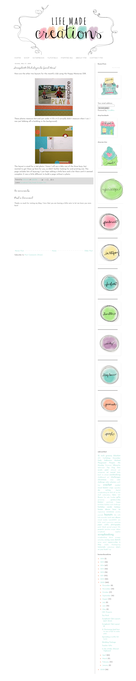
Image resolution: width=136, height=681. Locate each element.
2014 (102, 565)
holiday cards (105, 507)
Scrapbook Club (25, 182)
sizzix (112, 540)
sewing (107, 540)
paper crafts (103, 525)
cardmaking (114, 475)
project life (116, 527)
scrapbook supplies (109, 532)
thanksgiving (116, 544)
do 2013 (110, 492)
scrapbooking (106, 534)
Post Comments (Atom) (34, 255)
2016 (102, 559)
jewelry (118, 512)
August (105, 599)
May (104, 609)
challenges (115, 477)
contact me (96, 58)
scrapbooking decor (105, 537)
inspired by (67, 58)
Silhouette (116, 465)
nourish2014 (113, 520)
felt (119, 495)
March (105, 659)
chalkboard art (103, 477)
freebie (113, 497)
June (104, 606)
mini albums (116, 517)
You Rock (105, 615)
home (17, 58)
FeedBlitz (110, 110)
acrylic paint (103, 470)
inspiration (101, 512)
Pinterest (108, 465)
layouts (108, 514)
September (106, 596)
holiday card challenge (112, 504)
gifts (118, 497)
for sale (107, 497)
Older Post (88, 251)
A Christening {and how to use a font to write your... (111, 632)
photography (115, 525)
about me (81, 58)
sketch (117, 540)
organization (110, 522)
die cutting (104, 490)
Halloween (108, 460)
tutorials (53, 58)
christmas (102, 480)
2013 (102, 569)
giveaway (101, 500)
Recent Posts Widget (116, 67)
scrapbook (38, 58)
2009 (102, 582)
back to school (103, 475)
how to (116, 509)
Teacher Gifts (107, 645)
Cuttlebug (106, 458)
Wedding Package (109, 642)
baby (118, 472)
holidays (117, 507)
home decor (104, 509)
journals (100, 515)
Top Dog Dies (113, 468)
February (106, 662)
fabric (114, 495)
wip (110, 549)
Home (54, 251)
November (106, 589)
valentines (110, 547)
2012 (102, 572)
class (111, 480)
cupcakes (117, 488)
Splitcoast (101, 467)
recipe (113, 529)
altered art (115, 470)
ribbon (118, 529)
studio (106, 544)
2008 (102, 670)
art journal (111, 472)
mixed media (102, 520)
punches (107, 529)
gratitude (109, 502)
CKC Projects (107, 612)
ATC (99, 458)
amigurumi (101, 472)
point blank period (104, 527)
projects (101, 529)
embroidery (106, 495)
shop (26, 58)
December (106, 585)
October (105, 592)
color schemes (110, 482)
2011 (102, 576)
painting (117, 522)
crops (111, 488)
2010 (102, 579)
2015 (102, 562)
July (104, 602)
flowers (100, 497)
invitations (110, 512)
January (105, 665)
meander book (106, 517)
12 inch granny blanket (109, 456)
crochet (107, 485)
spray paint (102, 542)
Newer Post (19, 251)
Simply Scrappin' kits (39, 182)
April (104, 655)
